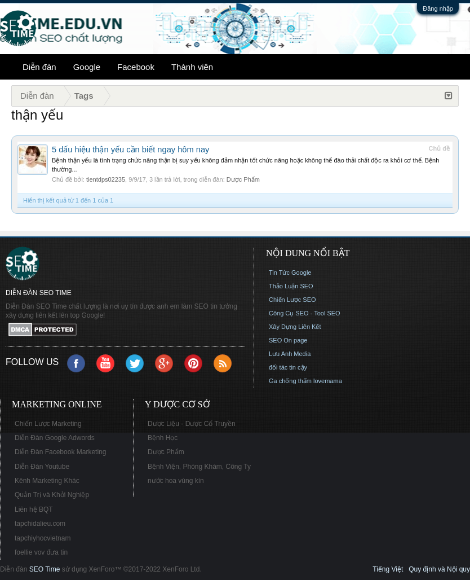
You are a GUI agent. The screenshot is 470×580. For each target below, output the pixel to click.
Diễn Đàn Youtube (42, 467)
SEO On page (288, 340)
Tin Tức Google (290, 272)
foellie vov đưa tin (41, 552)
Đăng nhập (438, 8)
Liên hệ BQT (34, 509)
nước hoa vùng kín (176, 481)
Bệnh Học (163, 438)
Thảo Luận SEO (291, 286)
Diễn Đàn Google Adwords (55, 438)
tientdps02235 (105, 179)
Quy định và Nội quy (439, 569)
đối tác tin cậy (288, 367)
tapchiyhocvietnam (42, 538)
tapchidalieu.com (40, 524)
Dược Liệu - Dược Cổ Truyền (192, 424)
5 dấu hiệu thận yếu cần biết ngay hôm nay (130, 149)
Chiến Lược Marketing (48, 424)
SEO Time (44, 569)
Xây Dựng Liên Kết (295, 326)
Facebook (135, 67)
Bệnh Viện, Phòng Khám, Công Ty (199, 467)
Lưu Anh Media (290, 353)
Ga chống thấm (290, 380)
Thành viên (192, 67)
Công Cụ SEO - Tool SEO (304, 313)
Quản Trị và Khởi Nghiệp (52, 495)
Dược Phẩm (243, 179)
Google (86, 67)
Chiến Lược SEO (292, 299)
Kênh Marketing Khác (47, 481)
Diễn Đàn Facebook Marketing (60, 452)
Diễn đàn (39, 67)
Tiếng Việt (388, 569)
